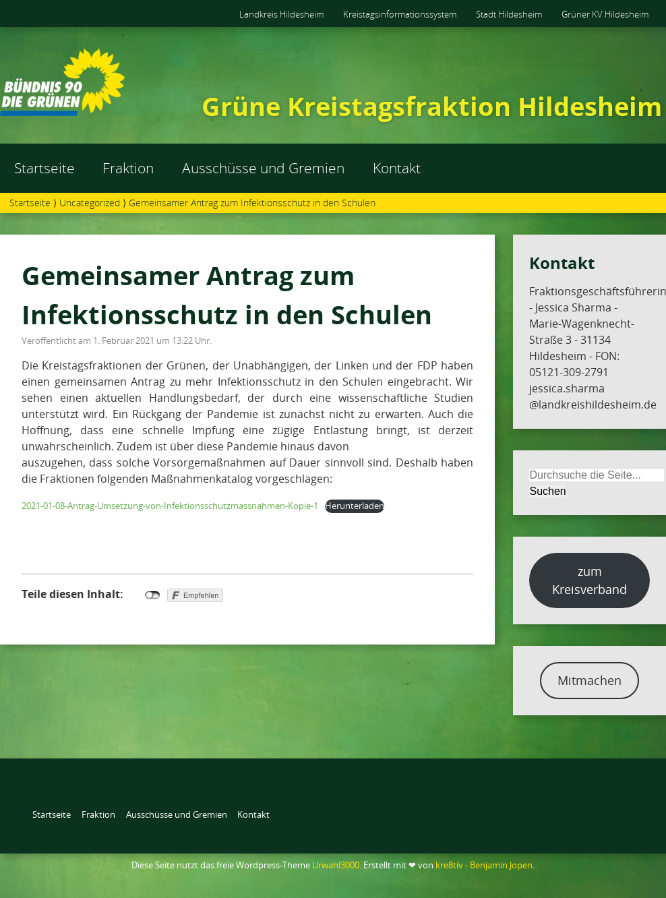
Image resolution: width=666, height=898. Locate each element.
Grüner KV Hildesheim (605, 14)
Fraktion (128, 167)
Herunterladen (354, 506)
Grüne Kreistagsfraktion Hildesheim (432, 105)
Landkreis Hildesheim (281, 14)
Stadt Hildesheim (509, 14)
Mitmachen (589, 680)
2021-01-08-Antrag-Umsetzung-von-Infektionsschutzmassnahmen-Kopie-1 (170, 506)
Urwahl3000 (335, 865)
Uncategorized (89, 202)
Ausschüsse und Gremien (263, 167)
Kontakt (397, 167)
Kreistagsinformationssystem (399, 14)
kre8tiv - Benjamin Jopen (484, 865)
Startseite (44, 167)
